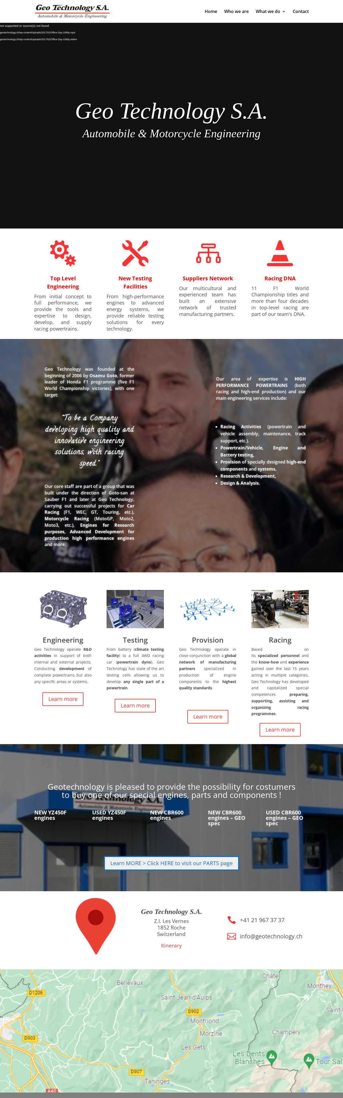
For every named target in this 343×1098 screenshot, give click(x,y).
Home (211, 11)
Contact (301, 11)
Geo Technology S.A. (171, 110)
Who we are (236, 11)
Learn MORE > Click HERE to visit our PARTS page (171, 863)
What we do (268, 11)
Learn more (62, 699)
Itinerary (171, 945)
